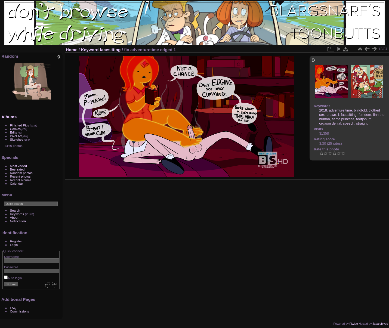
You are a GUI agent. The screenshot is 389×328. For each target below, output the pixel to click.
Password (11, 267)
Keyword (90, 49)
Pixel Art (16, 136)
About (14, 217)
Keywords (17, 214)
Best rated (17, 169)
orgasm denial (330, 123)
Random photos (21, 173)
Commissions (19, 311)
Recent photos (20, 176)
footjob (361, 119)
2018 (323, 110)
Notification (18, 221)
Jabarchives (380, 323)
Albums (9, 117)
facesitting (110, 49)
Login (14, 244)
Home (72, 49)
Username (11, 256)
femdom (365, 115)
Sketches (16, 139)
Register (16, 241)
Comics (15, 129)
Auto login (13, 278)
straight (362, 123)
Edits (13, 132)
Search (15, 210)
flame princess (343, 119)
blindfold (360, 110)
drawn (331, 115)
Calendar (16, 183)
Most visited (18, 166)
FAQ (13, 308)
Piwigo (353, 323)
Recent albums (20, 180)
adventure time (340, 110)
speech (348, 123)
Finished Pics (19, 125)
